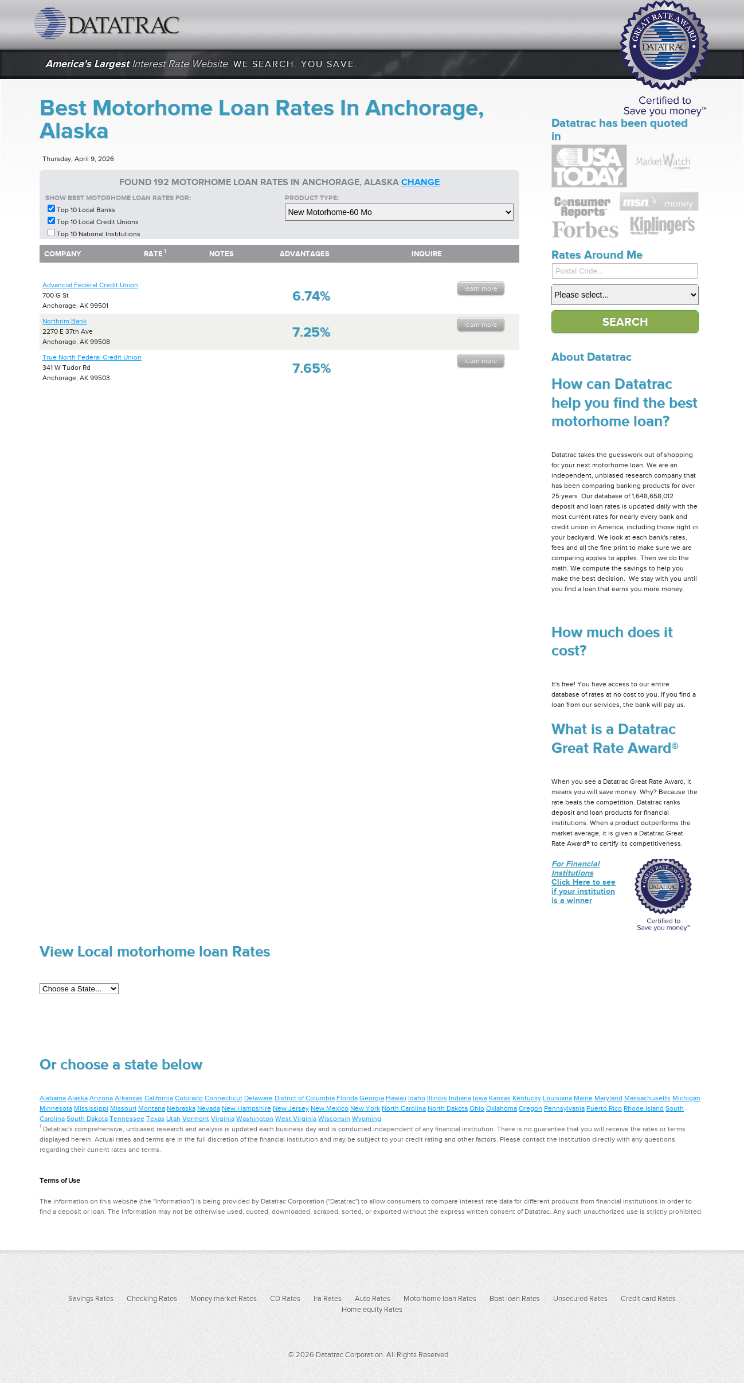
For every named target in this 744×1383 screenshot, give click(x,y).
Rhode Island (644, 1108)
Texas (155, 1119)
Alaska (78, 1098)
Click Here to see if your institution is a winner (583, 882)
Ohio (476, 1108)
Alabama (53, 1098)
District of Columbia (305, 1098)
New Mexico (329, 1108)
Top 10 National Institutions (98, 234)
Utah (173, 1119)
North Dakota (448, 1108)
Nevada (208, 1108)
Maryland (608, 1098)
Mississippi (91, 1108)
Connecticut (223, 1098)
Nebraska (181, 1108)
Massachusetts (647, 1098)
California (158, 1098)
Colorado (189, 1098)
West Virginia (295, 1119)
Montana (151, 1108)
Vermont (195, 1119)
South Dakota (87, 1119)
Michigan (686, 1098)
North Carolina (404, 1108)
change (420, 182)
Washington (254, 1119)
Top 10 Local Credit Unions (98, 222)
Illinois (437, 1098)
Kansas (500, 1098)
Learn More (481, 288)
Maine (583, 1098)
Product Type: (312, 198)
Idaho (416, 1098)
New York (365, 1108)
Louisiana (557, 1098)
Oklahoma (501, 1108)
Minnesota (56, 1108)
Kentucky (526, 1098)
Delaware (258, 1098)
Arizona (101, 1098)
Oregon (530, 1108)
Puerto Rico (604, 1108)
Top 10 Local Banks (86, 210)
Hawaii (396, 1098)
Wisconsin (334, 1119)
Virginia (222, 1119)
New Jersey (291, 1108)
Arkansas (129, 1098)
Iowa (480, 1098)
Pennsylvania (564, 1108)
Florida (347, 1098)
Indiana (460, 1098)
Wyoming (366, 1119)
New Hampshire (246, 1108)
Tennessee (126, 1119)
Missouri (123, 1108)
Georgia (371, 1098)
